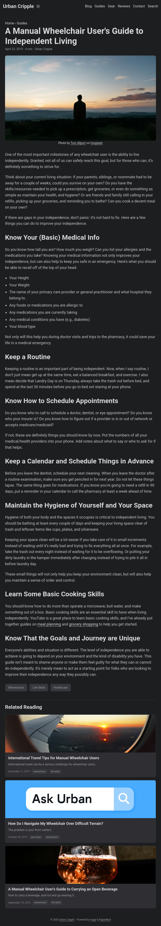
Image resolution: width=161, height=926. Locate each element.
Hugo (93, 919)
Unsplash (97, 143)
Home (9, 23)
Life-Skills (38, 687)
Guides (22, 23)
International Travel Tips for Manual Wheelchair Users (53, 758)
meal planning (49, 624)
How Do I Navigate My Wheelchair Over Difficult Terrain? (55, 823)
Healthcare (60, 687)
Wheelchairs (16, 687)
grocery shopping (83, 624)
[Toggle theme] (38, 6)
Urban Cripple (18, 6)
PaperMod (105, 919)
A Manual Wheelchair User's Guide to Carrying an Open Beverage (63, 889)
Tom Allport (78, 143)
